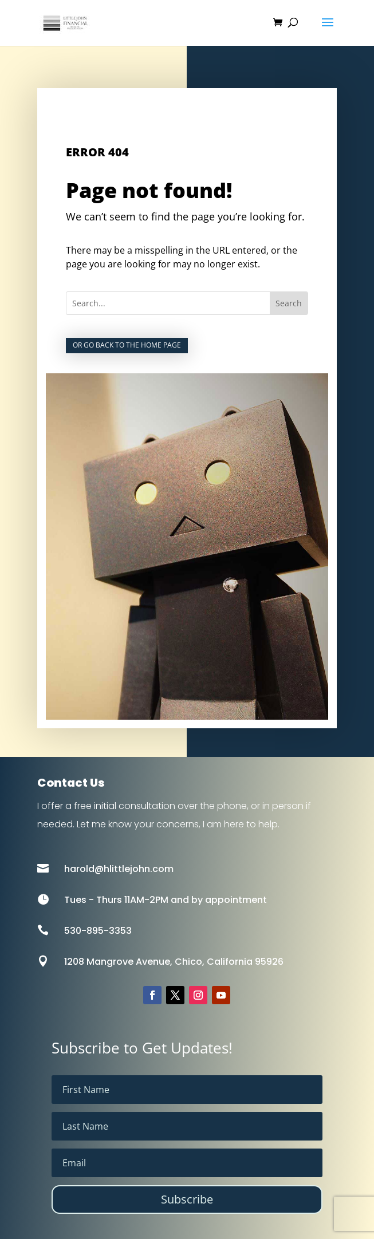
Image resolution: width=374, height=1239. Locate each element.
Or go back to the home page (127, 345)
